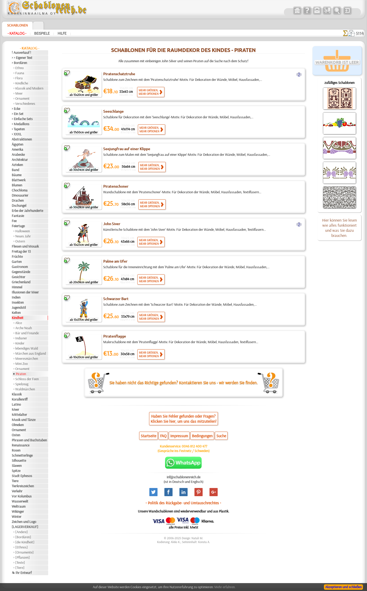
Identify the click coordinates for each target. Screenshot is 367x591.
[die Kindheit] (24, 542)
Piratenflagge (114, 336)
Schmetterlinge (22, 455)
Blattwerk (18, 180)
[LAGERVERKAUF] (25, 526)
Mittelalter (19, 414)
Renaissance (20, 445)
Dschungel (19, 205)
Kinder (19, 343)
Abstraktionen (22, 139)
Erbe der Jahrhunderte (27, 210)
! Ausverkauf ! (21, 52)
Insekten (18, 302)
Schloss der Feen (27, 379)
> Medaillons (20, 124)
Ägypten (17, 144)
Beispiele (42, 33)
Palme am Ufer (115, 261)
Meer (19, 93)
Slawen (17, 465)
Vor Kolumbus (22, 496)
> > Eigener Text (22, 57)
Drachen (18, 200)
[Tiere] (19, 567)
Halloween (22, 231)
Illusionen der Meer (25, 292)
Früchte (17, 256)
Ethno (19, 68)
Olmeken (18, 424)
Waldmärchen (25, 389)
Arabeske (18, 154)
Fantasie (18, 215)
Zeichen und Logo (24, 521)
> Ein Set (17, 113)
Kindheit (17, 317)
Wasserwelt (20, 501)
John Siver (111, 224)
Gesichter (18, 277)
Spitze (16, 470)
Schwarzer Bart (115, 299)
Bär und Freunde (27, 333)
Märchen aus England (30, 353)
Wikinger (18, 511)
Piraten (21, 373)
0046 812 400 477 (194, 446)
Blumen (17, 185)
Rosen (16, 450)
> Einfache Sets (22, 119)
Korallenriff (20, 399)
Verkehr (17, 491)
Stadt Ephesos (22, 475)
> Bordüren (19, 62)
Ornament (22, 98)
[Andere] (21, 532)
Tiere (15, 481)
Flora (19, 78)
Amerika (17, 149)
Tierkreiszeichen (23, 486)
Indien (16, 297)
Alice (18, 322)
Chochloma (20, 190)
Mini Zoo (21, 363)
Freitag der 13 (21, 251)
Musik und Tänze (23, 419)
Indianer (21, 338)
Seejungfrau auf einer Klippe (126, 149)
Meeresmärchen (26, 358)
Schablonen (17, 25)
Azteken (17, 164)
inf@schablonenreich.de (183, 477)
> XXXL (17, 134)
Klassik (17, 394)
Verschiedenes (25, 103)
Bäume (16, 175)
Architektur (20, 159)
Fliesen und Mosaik (25, 246)
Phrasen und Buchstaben (29, 440)
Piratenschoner (115, 186)
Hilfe (62, 33)
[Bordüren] (23, 537)
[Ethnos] (21, 547)
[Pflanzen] (22, 557)
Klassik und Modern (29, 88)
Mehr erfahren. (224, 587)
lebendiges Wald (26, 348)
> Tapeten (18, 129)
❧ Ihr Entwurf (22, 572)
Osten (16, 435)
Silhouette (19, 460)
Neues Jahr (23, 236)
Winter (16, 516)
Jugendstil (19, 307)
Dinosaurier (20, 195)
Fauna (19, 73)
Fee (14, 221)
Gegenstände (21, 271)
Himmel (17, 287)
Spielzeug (21, 384)
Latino (16, 404)
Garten (17, 261)
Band (15, 170)
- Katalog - (17, 33)
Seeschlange (113, 111)
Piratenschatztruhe (119, 74)
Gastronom (20, 266)
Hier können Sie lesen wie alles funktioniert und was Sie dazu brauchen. (339, 227)
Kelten (16, 312)
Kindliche (21, 83)
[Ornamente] (24, 552)
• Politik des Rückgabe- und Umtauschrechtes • (183, 502)
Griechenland (21, 282)
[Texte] (20, 562)
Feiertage (18, 226)
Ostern (20, 241)
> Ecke (16, 108)
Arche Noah (23, 328)
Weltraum (18, 506)
